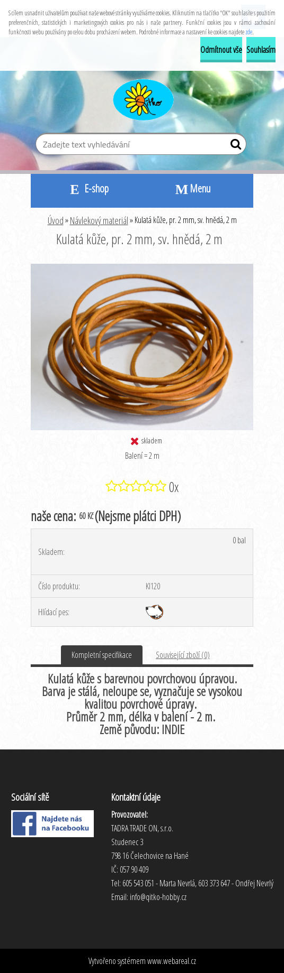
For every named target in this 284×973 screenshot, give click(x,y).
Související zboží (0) (183, 655)
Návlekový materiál (99, 220)
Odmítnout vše (221, 49)
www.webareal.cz (171, 961)
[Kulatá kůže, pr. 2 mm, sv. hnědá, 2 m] (142, 268)
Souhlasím (261, 49)
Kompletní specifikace (102, 655)
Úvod (56, 220)
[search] (234, 146)
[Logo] (142, 98)
